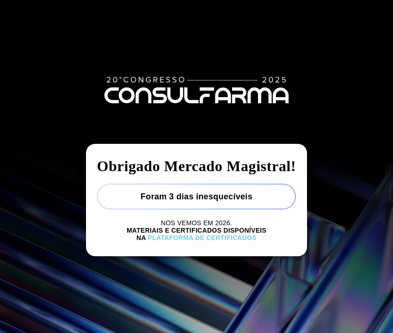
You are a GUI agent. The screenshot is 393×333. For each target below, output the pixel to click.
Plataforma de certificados (202, 237)
